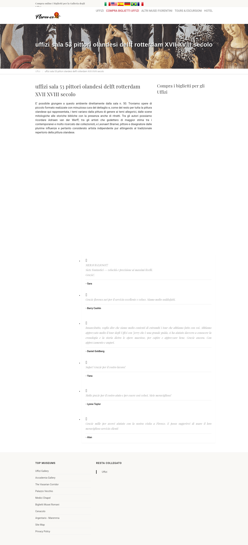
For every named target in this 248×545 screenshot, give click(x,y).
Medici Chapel (42, 497)
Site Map (40, 524)
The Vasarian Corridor (47, 484)
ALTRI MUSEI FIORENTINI (156, 10)
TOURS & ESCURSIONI (188, 10)
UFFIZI (100, 10)
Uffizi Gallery (42, 471)
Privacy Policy (42, 531)
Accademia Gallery (45, 477)
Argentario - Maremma (47, 518)
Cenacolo (40, 511)
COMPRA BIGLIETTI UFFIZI (122, 10)
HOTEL (208, 10)
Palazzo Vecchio (44, 491)
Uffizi (37, 71)
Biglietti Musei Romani (47, 504)
